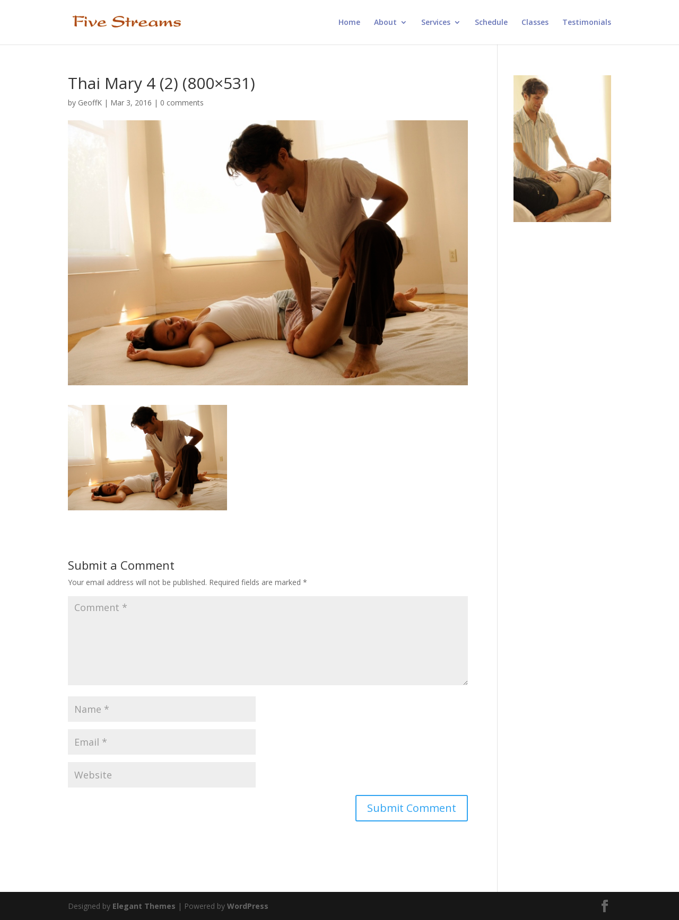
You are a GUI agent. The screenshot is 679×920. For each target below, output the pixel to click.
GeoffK (90, 103)
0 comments (182, 103)
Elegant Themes (144, 906)
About (385, 23)
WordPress (247, 906)
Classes (535, 23)
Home (349, 23)
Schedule (491, 23)
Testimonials (586, 23)
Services (435, 23)
